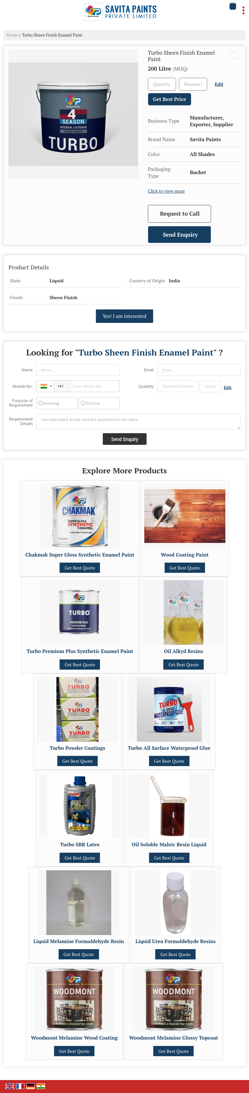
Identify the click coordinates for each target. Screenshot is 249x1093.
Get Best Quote (80, 568)
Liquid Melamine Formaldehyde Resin (78, 941)
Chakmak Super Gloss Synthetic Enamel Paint (79, 554)
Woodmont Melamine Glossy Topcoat (173, 1037)
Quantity (146, 386)
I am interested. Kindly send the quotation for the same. (138, 421)
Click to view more (166, 191)
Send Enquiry (180, 234)
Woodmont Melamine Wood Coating (74, 1037)
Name (27, 370)
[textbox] (193, 84)
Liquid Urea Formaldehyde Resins (176, 941)
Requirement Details (21, 421)
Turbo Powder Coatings (77, 748)
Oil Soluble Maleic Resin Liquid (169, 844)
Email (149, 370)
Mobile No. (23, 386)
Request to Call (179, 213)
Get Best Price (169, 99)
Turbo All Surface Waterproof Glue (169, 748)
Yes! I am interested (124, 316)
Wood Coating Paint (184, 554)
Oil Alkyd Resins (183, 651)
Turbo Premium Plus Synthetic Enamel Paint (80, 651)
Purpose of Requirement (21, 403)
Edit (219, 84)
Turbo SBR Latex (80, 844)
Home (11, 35)
